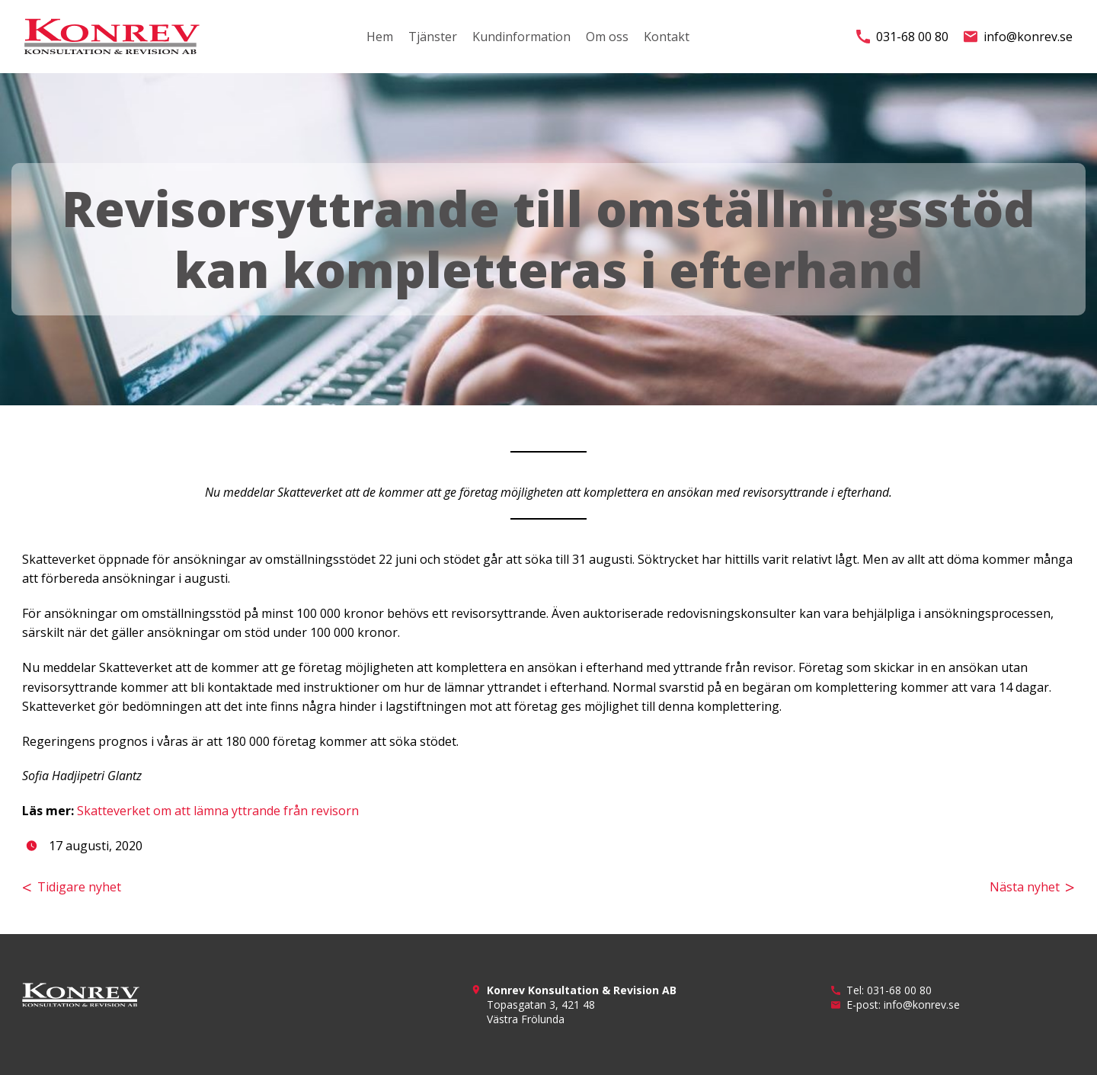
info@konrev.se (1018, 36)
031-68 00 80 (902, 36)
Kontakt (666, 36)
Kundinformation (521, 36)
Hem (379, 36)
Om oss (607, 36)
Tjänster (432, 36)
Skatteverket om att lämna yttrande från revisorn (218, 810)
